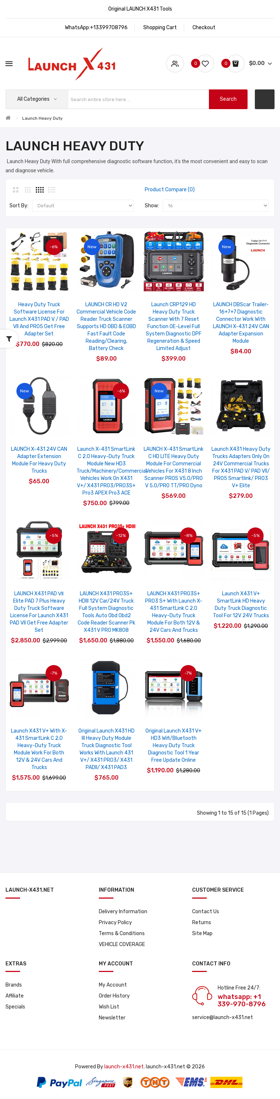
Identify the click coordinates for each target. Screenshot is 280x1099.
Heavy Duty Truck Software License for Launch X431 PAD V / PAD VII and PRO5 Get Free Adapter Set (39, 319)
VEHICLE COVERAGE (122, 944)
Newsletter (112, 1018)
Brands (13, 985)
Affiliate (14, 996)
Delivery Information (123, 911)
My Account (113, 985)
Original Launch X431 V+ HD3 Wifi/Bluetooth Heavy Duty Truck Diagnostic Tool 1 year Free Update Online (173, 745)
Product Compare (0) (170, 190)
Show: (152, 206)
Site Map (202, 933)
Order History (114, 996)
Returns (201, 922)
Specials (15, 1007)
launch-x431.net (124, 1067)
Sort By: (18, 206)
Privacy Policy (115, 922)
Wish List (109, 1007)
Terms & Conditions (122, 933)
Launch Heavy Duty (42, 118)
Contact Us (205, 911)
